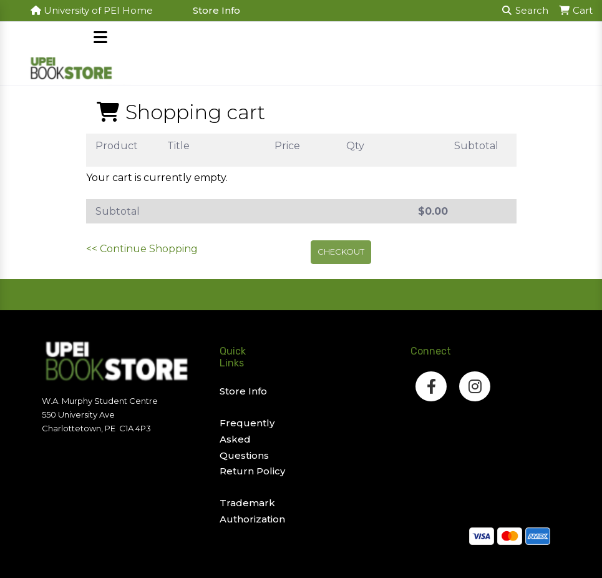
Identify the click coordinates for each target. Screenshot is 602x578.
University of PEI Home (92, 10)
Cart (575, 10)
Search (525, 10)
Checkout (341, 252)
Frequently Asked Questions (247, 439)
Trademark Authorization (252, 511)
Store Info (216, 10)
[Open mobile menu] (100, 38)
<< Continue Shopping (142, 249)
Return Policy (252, 471)
